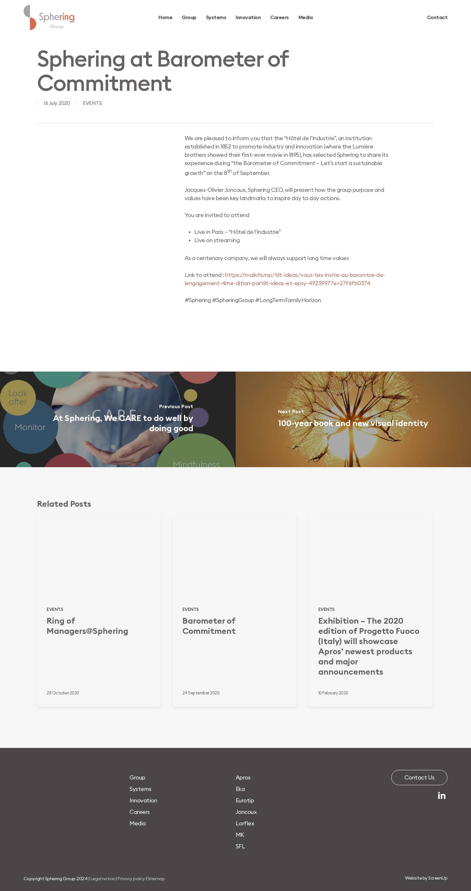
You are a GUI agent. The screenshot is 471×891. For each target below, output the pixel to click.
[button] (137, 777)
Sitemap (156, 878)
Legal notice (102, 878)
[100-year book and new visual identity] (353, 419)
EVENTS (92, 103)
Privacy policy (131, 878)
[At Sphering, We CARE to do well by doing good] (118, 419)
